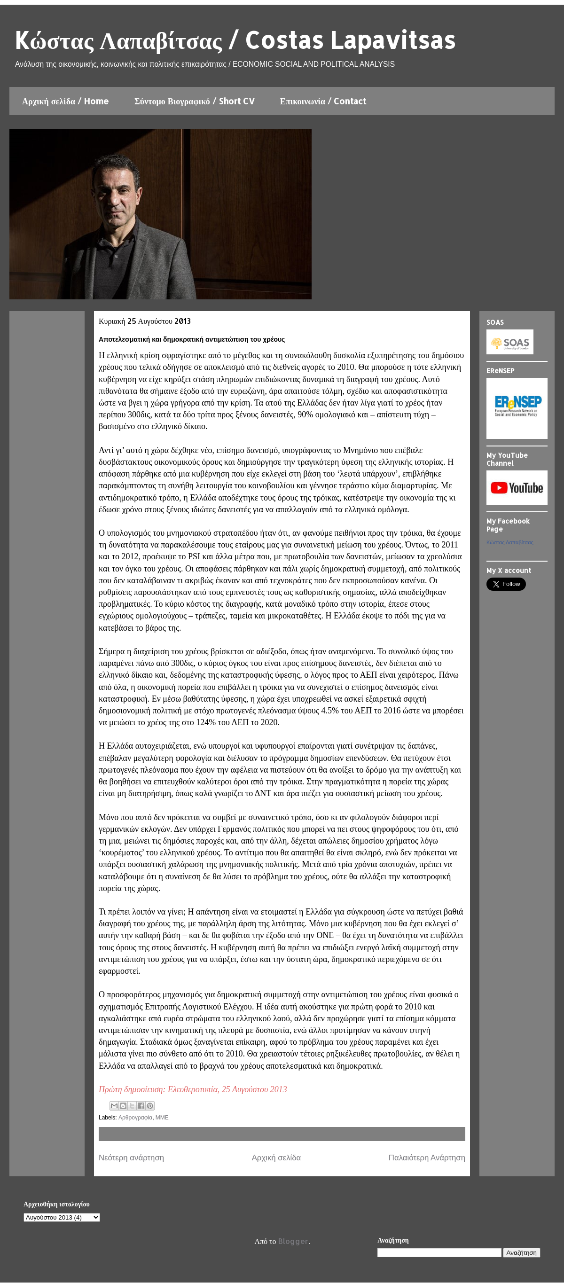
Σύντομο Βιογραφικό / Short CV (194, 100)
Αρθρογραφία (135, 1117)
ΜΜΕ (162, 1117)
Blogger (293, 1241)
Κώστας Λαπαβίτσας (509, 542)
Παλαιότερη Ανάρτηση (427, 1157)
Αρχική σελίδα (276, 1157)
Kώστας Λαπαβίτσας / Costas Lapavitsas (234, 39)
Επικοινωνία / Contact (323, 100)
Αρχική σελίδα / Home (65, 100)
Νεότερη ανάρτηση (131, 1157)
